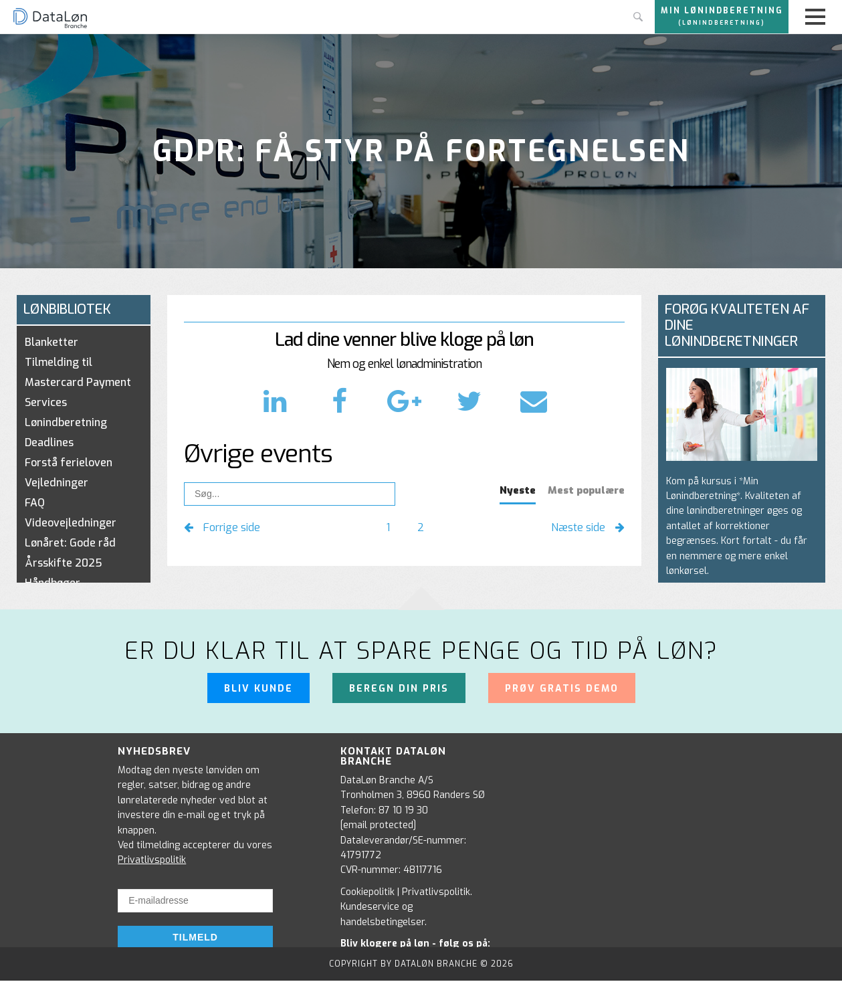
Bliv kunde (258, 688)
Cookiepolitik (367, 892)
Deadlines (49, 442)
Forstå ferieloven (68, 463)
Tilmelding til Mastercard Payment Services (78, 382)
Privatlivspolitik (152, 860)
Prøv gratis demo (562, 688)
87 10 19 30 (403, 810)
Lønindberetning (66, 422)
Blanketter (51, 342)
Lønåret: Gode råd (70, 543)
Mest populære (586, 490)
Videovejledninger (70, 523)
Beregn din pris (399, 688)
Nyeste (518, 490)
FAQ (35, 503)
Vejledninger (56, 483)
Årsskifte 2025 (63, 563)
